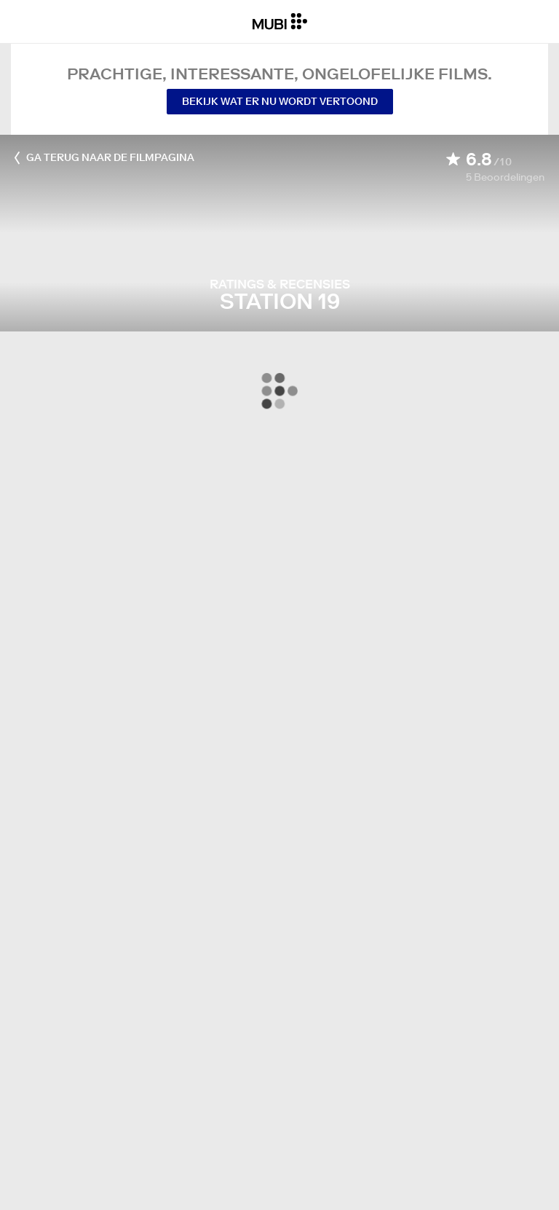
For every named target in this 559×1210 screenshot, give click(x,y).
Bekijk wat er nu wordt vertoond (280, 101)
